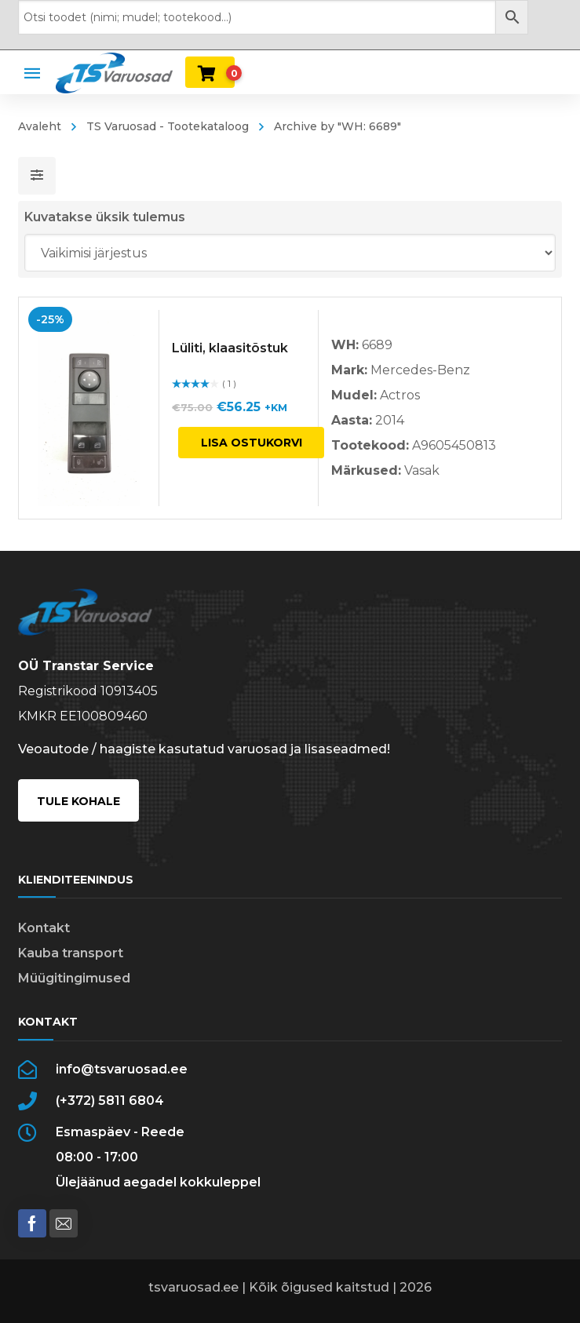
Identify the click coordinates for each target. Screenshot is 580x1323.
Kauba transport (70, 953)
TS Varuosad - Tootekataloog (167, 126)
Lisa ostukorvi (251, 443)
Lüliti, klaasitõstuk (231, 348)
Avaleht (39, 126)
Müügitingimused (74, 978)
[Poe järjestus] (290, 253)
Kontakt (44, 927)
